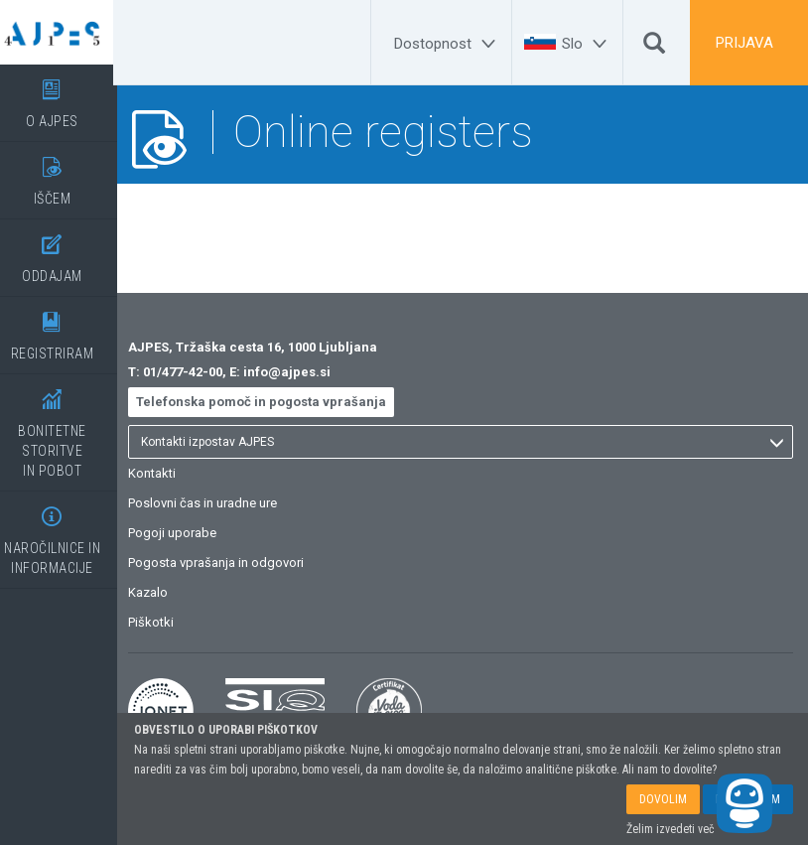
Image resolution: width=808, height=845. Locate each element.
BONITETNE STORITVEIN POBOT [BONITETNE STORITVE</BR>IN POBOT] (64, 426)
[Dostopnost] (447, 44)
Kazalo (164, 592)
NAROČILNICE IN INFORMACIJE (64, 534)
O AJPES (64, 97)
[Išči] (654, 47)
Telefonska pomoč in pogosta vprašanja (277, 401)
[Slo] (587, 44)
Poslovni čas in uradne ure (218, 502)
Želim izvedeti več (670, 829)
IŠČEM (64, 174)
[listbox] (468, 442)
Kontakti (168, 473)
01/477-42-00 (198, 371)
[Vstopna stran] (64, 32)
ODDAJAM (64, 251)
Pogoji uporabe (188, 532)
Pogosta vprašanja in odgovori (232, 562)
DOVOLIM (663, 799)
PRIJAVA (744, 43)
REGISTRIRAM (64, 329)
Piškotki (167, 622)
